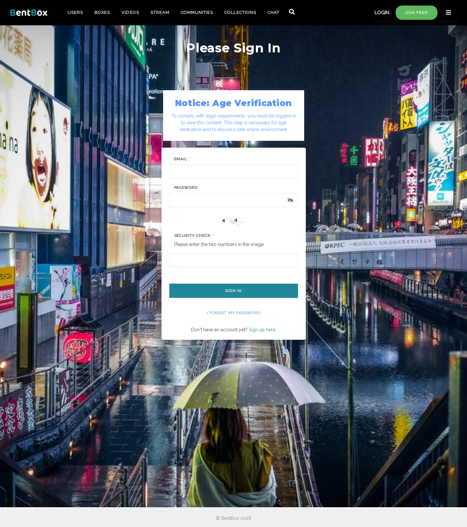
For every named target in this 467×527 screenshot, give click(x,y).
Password (186, 187)
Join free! (416, 12)
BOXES (102, 12)
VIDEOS (130, 12)
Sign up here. (262, 329)
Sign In (233, 290)
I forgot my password (233, 313)
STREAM (159, 12)
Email (182, 159)
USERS (75, 12)
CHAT (273, 12)
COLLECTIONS (240, 12)
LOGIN (382, 13)
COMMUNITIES (197, 12)
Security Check (193, 235)
